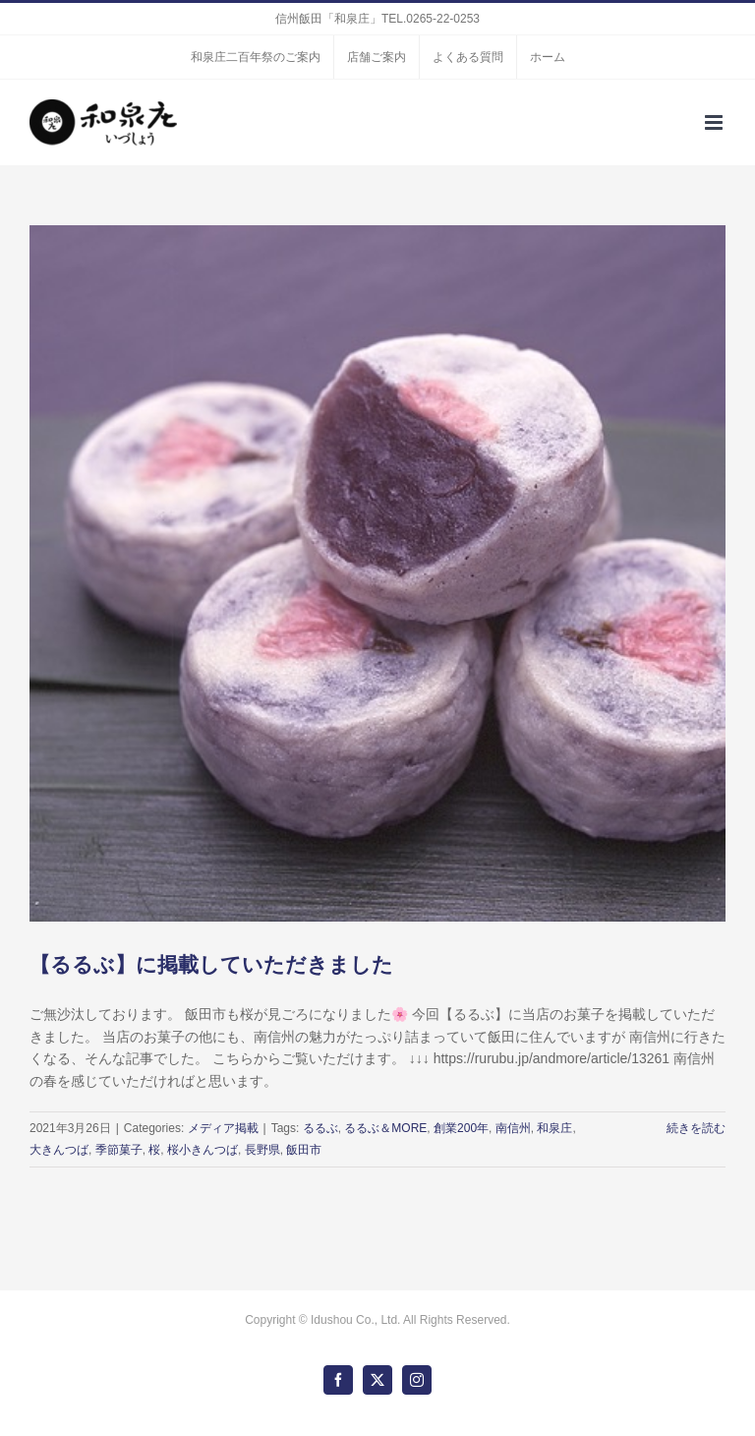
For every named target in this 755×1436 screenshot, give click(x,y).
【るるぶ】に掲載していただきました (211, 965)
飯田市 (303, 1150)
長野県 (262, 1150)
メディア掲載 (223, 1128)
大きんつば (58, 1150)
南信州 (513, 1128)
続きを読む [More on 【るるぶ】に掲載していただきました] (696, 1128)
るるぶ (320, 1128)
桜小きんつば (202, 1150)
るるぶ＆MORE (385, 1128)
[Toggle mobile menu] (715, 122)
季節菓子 (119, 1150)
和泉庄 (554, 1128)
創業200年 (461, 1128)
